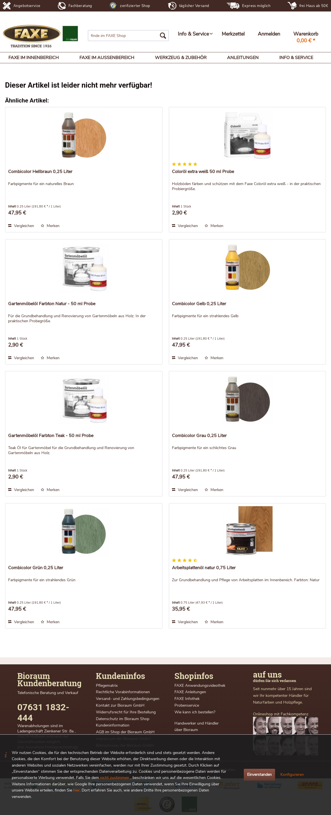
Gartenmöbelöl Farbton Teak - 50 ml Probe (50, 436)
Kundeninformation (112, 725)
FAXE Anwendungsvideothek (199, 685)
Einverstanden (259, 774)
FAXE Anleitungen (190, 692)
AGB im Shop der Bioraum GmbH (125, 732)
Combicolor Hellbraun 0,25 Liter (40, 172)
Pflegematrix (107, 685)
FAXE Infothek (187, 698)
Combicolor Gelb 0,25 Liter (199, 304)
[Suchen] (163, 35)
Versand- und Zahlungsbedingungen (127, 698)
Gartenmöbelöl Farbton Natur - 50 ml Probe (51, 304)
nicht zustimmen (114, 777)
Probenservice (186, 705)
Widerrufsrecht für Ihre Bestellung (126, 712)
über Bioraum (186, 729)
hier (76, 790)
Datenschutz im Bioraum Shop (122, 718)
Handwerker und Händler (196, 723)
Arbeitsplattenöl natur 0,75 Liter (204, 568)
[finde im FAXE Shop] (128, 35)
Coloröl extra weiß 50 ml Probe (203, 172)
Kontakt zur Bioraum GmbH (120, 705)
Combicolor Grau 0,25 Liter (199, 436)
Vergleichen (21, 225)
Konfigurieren (292, 774)
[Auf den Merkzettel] (50, 226)
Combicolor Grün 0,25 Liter (35, 568)
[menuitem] (128, 35)
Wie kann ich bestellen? (194, 712)
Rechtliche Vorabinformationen (123, 692)
